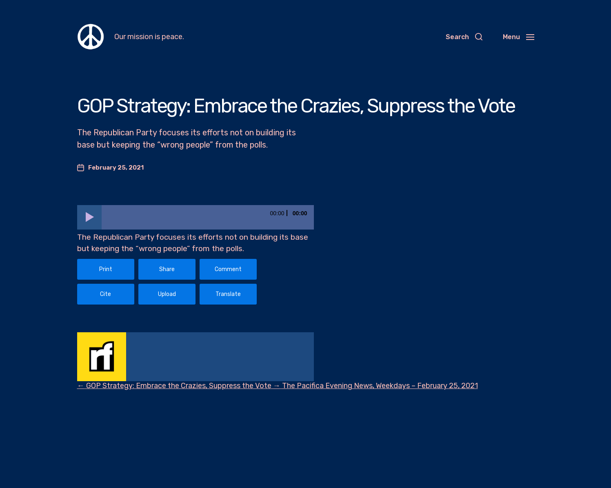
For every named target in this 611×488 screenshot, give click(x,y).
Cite (105, 294)
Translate (228, 294)
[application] (195, 217)
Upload (167, 294)
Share (167, 269)
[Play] (89, 217)
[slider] (208, 217)
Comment (228, 269)
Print (105, 269)
